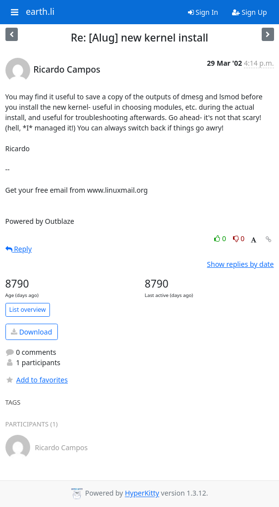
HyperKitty (142, 493)
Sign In (203, 12)
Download (31, 332)
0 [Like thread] (221, 238)
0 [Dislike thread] (239, 238)
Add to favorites (36, 379)
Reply (18, 249)
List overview (27, 309)
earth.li (40, 12)
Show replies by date (240, 264)
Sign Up (249, 12)
